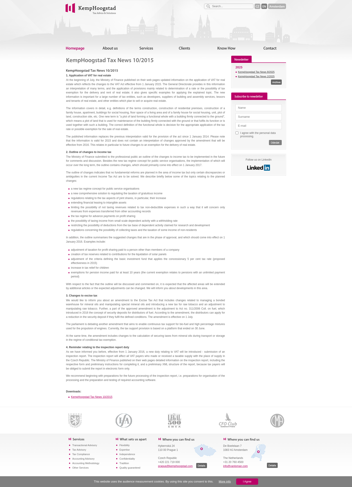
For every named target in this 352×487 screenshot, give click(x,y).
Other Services (80, 467)
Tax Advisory (79, 449)
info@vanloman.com (235, 466)
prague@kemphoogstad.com (175, 466)
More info (225, 481)
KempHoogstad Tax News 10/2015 (91, 396)
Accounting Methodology (85, 463)
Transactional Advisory (84, 445)
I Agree (247, 481)
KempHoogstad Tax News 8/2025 (256, 72)
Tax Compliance (81, 454)
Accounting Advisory (83, 458)
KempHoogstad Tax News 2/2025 (256, 76)
